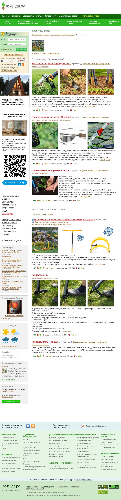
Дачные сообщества (9, 440)
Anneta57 (48, 356)
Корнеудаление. (40, 275)
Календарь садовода (9, 460)
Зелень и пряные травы (31, 445)
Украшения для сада (84, 465)
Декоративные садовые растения (63, 435)
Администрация (9, 228)
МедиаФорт (16, 490)
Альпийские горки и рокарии (87, 446)
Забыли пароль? (6, 49)
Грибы (25, 458)
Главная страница (10, 196)
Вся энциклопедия (8, 380)
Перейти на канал (13, 183)
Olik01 (46, 110)
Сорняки (26, 456)
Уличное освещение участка (87, 454)
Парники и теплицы (29, 469)
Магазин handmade (90, 16)
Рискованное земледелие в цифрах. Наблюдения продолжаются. (14, 271)
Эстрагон (5, 366)
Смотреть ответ (7, 391)
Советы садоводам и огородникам (96, 117)
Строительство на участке (74, 22)
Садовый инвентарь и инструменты (96, 64)
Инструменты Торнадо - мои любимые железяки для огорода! (64, 220)
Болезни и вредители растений (34, 467)
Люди (4, 211)
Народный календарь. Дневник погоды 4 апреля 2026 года (12, 251)
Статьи (39, 16)
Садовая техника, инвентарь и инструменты (51, 222)
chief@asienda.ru (58, 492)
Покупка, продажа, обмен (11, 468)
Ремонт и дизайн (107, 442)
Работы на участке (107, 457)
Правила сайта (9, 231)
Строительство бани (108, 448)
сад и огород (36, 120)
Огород (25, 439)
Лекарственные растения (11, 466)
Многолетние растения (57, 446)
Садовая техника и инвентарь (61, 463)
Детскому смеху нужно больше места (14, 115)
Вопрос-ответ (50, 16)
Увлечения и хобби (107, 467)
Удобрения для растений (31, 461)
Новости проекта (9, 222)
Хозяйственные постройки (110, 445)
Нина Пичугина (47, 492)
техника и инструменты (40, 67)
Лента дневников (8, 438)
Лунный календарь (9, 463)
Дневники (16, 16)
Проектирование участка (86, 459)
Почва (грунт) (27, 464)
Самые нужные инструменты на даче (50, 170)
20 (75, 335)
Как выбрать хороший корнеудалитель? (51, 63)
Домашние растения (56, 454)
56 (81, 356)
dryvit (47, 335)
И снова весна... (7, 256)
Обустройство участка (86, 435)
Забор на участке (83, 451)
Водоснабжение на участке (87, 468)
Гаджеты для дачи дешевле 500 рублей (51, 117)
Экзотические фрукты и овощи (59, 451)
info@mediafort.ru (74, 495)
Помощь (5, 234)
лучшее (50, 214)
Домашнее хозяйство (110, 454)
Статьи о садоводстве (10, 443)
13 (77, 164)
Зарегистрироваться (13, 55)
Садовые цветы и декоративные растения (28, 22)
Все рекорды (5, 318)
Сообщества (28, 16)
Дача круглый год (107, 459)
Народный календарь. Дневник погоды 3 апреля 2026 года (12, 260)
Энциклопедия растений (69, 16)
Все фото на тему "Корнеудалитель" (46, 53)
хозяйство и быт (65, 120)
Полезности (7, 455)
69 (83, 268)
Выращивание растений (31, 450)
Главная (6, 16)
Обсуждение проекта (11, 220)
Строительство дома (108, 439)
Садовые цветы (54, 443)
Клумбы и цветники (84, 440)
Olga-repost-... (50, 268)
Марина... (48, 200)
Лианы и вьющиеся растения (59, 448)
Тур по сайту (7, 225)
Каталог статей (9, 205)
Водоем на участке (84, 443)
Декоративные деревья (57, 438)
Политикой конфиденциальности (10, 70)
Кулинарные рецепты (108, 469)
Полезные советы (8, 471)
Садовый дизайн (83, 457)
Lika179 (46, 164)
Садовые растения (29, 448)
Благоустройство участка (52, 22)
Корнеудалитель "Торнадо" (45, 342)
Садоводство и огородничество (30, 436)
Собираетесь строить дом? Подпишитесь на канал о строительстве (13, 102)
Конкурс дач (7, 214)
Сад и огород (8, 22)
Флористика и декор (56, 457)
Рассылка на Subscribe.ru (96, 426)
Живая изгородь (83, 448)
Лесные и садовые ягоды (32, 442)
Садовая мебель (83, 462)
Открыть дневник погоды (9, 346)
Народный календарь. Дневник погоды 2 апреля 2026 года (12, 266)
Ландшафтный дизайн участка (88, 438)
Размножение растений (31, 453)
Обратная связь (32, 487)
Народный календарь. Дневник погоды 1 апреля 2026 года (12, 288)
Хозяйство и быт (114, 22)
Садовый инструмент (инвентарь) (63, 35)
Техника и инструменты (94, 22)
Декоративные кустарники (58, 440)
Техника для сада (55, 466)
